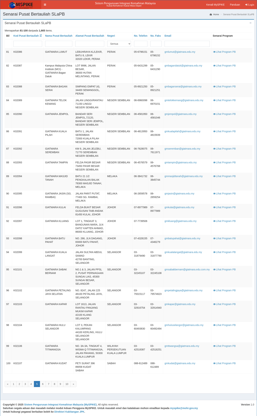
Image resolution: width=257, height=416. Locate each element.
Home (214, 14)
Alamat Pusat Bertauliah (89, 35)
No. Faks (155, 35)
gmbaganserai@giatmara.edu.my (183, 86)
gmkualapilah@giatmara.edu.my (182, 131)
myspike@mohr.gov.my (184, 408)
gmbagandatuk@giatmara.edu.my (183, 65)
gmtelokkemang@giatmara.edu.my (184, 100)
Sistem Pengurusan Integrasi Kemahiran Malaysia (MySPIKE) (60, 404)
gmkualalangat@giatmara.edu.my (183, 252)
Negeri (111, 35)
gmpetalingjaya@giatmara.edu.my (184, 290)
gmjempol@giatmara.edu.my (180, 114)
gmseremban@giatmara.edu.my (182, 148)
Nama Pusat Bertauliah (58, 35)
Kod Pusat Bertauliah (26, 35)
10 (66, 384)
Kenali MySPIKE (215, 4)
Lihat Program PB (224, 51)
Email (168, 35)
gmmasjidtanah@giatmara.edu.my (184, 176)
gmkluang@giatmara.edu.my (180, 221)
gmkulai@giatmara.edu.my (179, 207)
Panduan (235, 4)
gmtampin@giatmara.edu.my (181, 162)
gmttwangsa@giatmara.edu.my (182, 346)
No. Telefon (140, 35)
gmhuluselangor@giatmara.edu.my (184, 325)
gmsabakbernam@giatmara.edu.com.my (187, 269)
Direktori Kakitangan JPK (69, 411)
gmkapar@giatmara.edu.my (180, 304)
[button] (45, 4)
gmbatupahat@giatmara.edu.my (182, 238)
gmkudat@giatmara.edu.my (180, 363)
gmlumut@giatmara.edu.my (180, 51)
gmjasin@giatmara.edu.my (179, 193)
